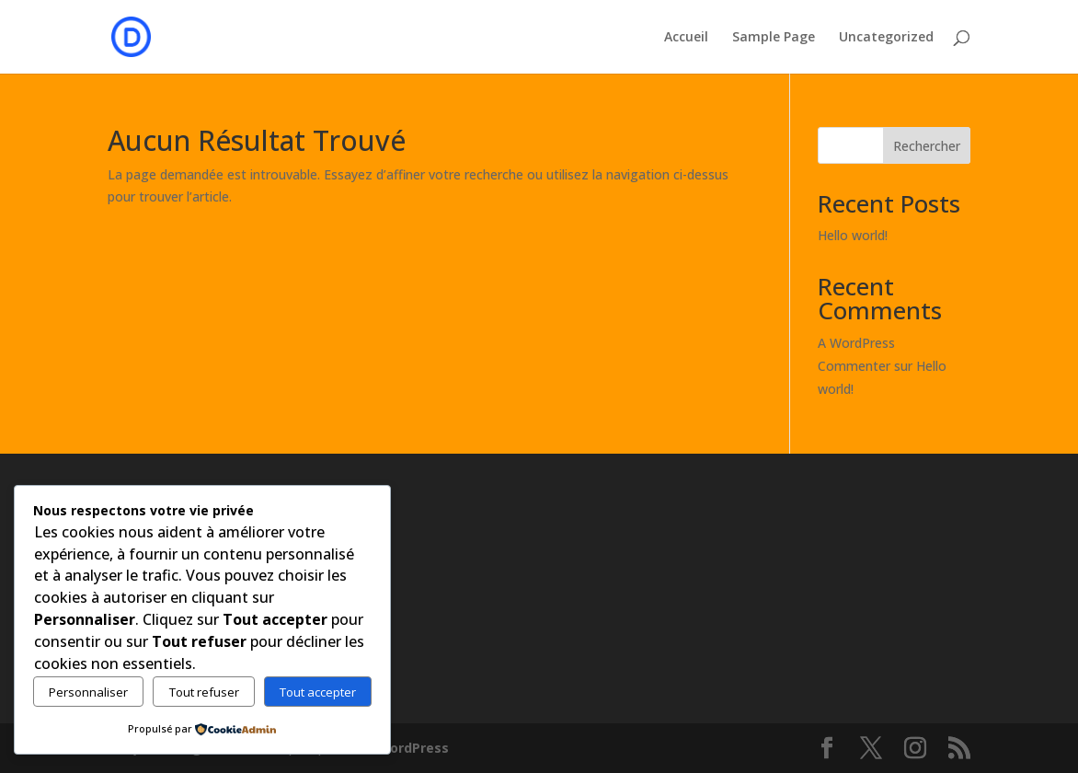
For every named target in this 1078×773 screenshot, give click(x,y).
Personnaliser (88, 692)
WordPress (413, 747)
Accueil (686, 37)
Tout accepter (318, 692)
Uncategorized (886, 37)
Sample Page (773, 37)
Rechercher (926, 146)
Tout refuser (204, 692)
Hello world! (853, 235)
